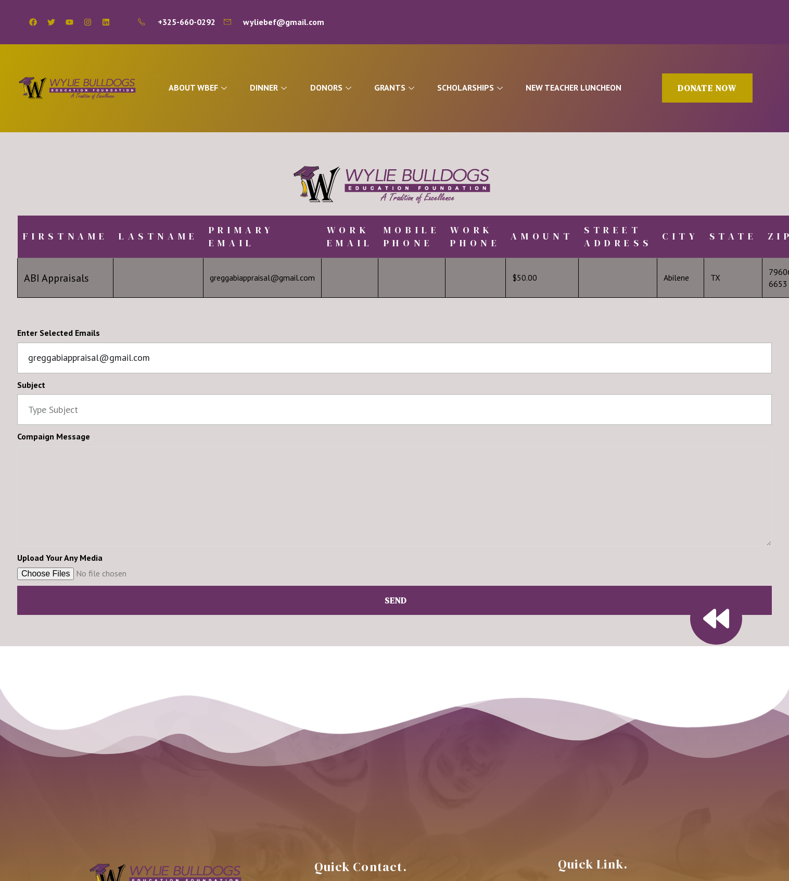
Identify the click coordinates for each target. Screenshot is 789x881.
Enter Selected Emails (58, 333)
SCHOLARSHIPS (474, 87)
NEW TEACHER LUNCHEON (577, 87)
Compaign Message (53, 436)
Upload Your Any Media (60, 557)
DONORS (333, 87)
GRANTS (397, 87)
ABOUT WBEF (200, 87)
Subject (31, 385)
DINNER (271, 87)
